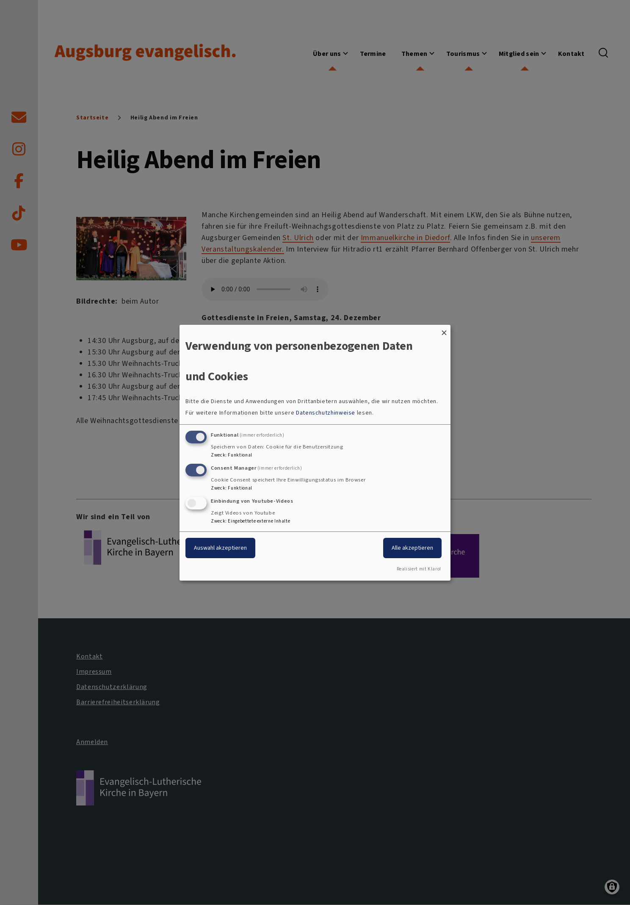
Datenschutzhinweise (325, 413)
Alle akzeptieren (412, 548)
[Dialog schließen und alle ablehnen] (444, 329)
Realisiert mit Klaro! (419, 569)
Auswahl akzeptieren (220, 548)
